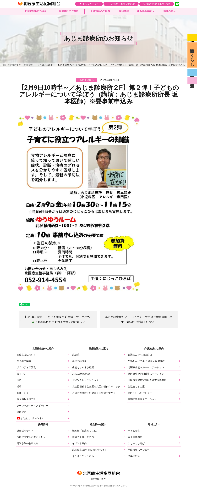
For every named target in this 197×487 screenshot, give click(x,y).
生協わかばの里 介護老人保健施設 (146, 361)
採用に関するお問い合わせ (31, 437)
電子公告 (21, 373)
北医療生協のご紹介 (35, 11)
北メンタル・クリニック (85, 380)
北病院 (75, 354)
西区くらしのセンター (140, 392)
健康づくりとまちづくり (85, 437)
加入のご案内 (24, 361)
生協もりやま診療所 (83, 367)
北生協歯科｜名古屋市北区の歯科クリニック (96, 386)
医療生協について (26, 354)
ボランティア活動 (26, 367)
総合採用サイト (25, 430)
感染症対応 (192, 37)
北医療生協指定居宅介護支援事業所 (147, 380)
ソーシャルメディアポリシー (32, 405)
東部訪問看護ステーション (142, 399)
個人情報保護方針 (26, 399)
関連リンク (23, 392)
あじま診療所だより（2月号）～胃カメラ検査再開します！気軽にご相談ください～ (139, 319)
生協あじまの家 (136, 386)
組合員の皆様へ (145, 11)
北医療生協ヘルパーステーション (146, 367)
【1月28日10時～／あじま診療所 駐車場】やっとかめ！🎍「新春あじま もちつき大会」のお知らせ (58, 319)
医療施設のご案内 (68, 11)
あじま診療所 (79, 361)
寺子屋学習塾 (135, 437)
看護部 (192, 80)
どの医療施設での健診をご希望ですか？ (94, 392)
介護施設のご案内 (100, 11)
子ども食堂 (134, 430)
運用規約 (21, 412)
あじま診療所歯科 (81, 373)
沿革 (19, 386)
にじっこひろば (136, 443)
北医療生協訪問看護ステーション (146, 373)
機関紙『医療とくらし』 (85, 430)
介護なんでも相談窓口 (140, 354)
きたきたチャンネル (83, 456)
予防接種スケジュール (140, 449)
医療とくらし (192, 55)
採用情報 (124, 11)
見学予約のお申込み (27, 443)
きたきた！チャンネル (30, 418)
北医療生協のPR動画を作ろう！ (89, 449)
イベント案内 (79, 443)
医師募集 (192, 72)
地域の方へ (169, 11)
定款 (19, 380)
